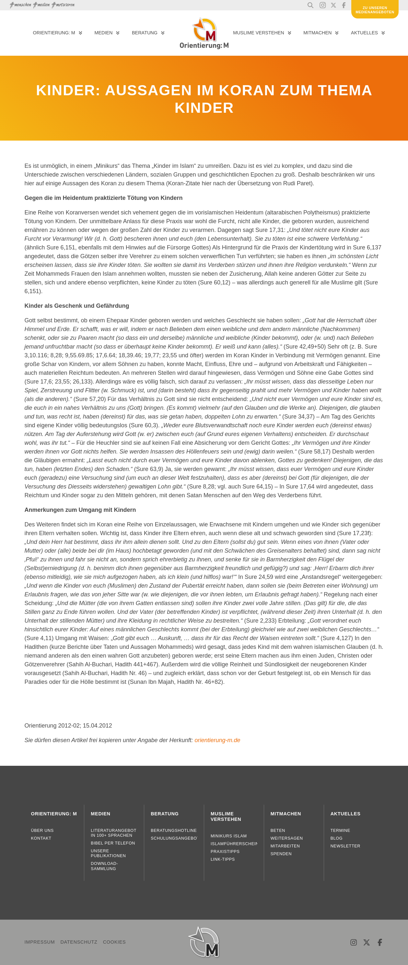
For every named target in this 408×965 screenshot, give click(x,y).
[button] (310, 5)
